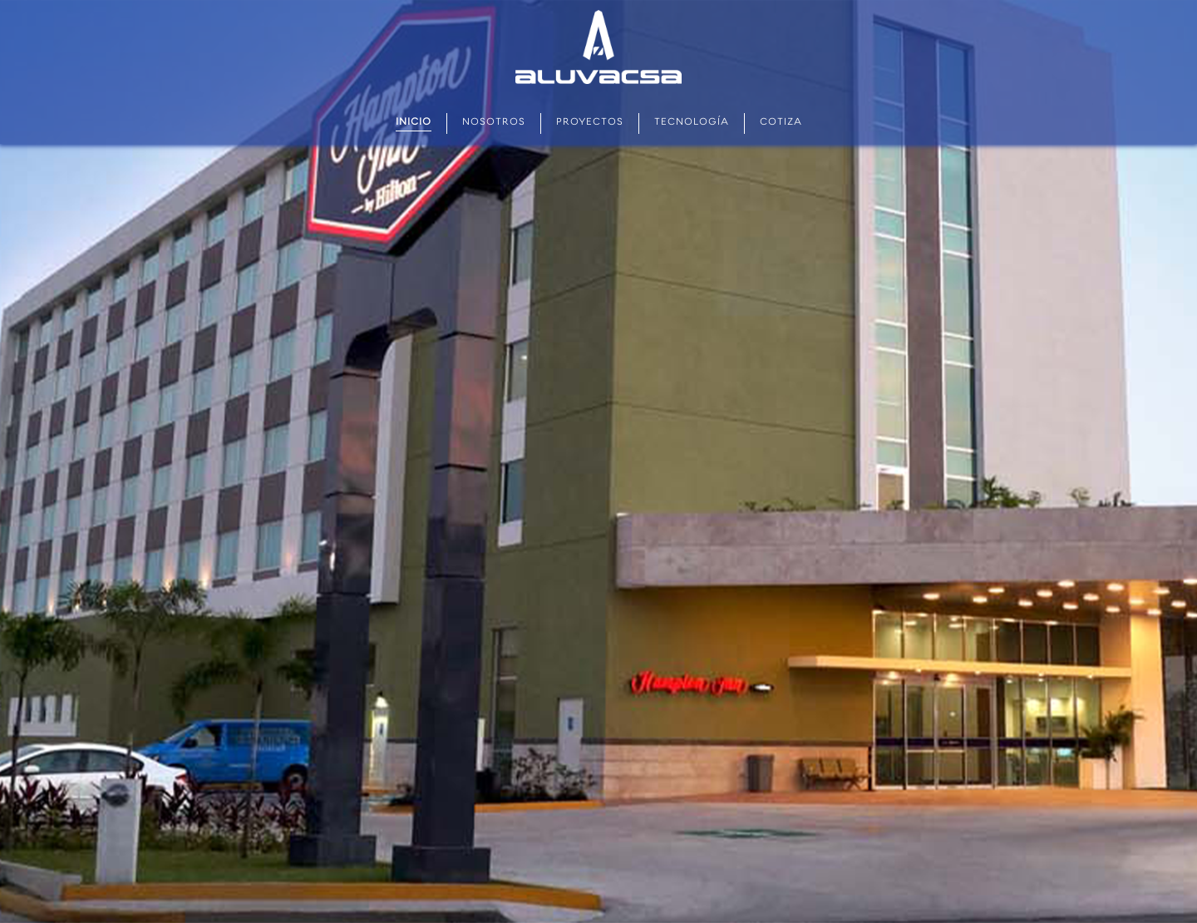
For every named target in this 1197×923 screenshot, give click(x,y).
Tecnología (691, 122)
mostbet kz (131, 0)
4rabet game (311, 0)
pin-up (116, 0)
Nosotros (493, 122)
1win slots (274, 0)
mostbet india (104, 0)
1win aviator (243, 0)
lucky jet (32, 0)
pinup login (250, 0)
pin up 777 (318, 0)
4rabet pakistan (177, 0)
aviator (72, 0)
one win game (304, 0)
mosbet (297, 0)
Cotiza (781, 122)
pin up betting (25, 0)
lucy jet (216, 0)
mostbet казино (202, 0)
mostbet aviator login (152, 0)
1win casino (39, 0)
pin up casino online (265, 0)
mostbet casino (123, 0)
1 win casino (162, 0)
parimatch (142, 0)
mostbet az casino (55, 0)
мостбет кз (82, 0)
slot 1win (188, 0)
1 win (239, 0)
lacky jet (168, 0)
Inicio (413, 122)
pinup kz (292, 0)
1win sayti (67, 0)
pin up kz (76, 0)
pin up (7, 0)
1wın (10, 0)
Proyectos (589, 122)
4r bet (183, 0)
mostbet (3, 0)
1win (230, 0)
